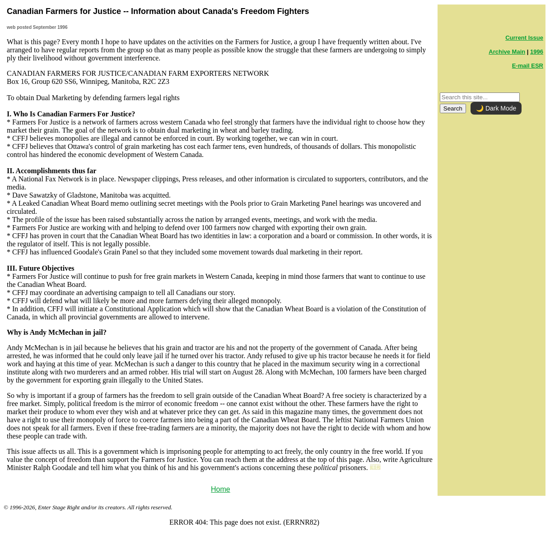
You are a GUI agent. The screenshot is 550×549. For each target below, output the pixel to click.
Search (452, 108)
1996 (536, 51)
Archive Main (507, 51)
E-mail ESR (527, 65)
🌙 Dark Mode (496, 108)
